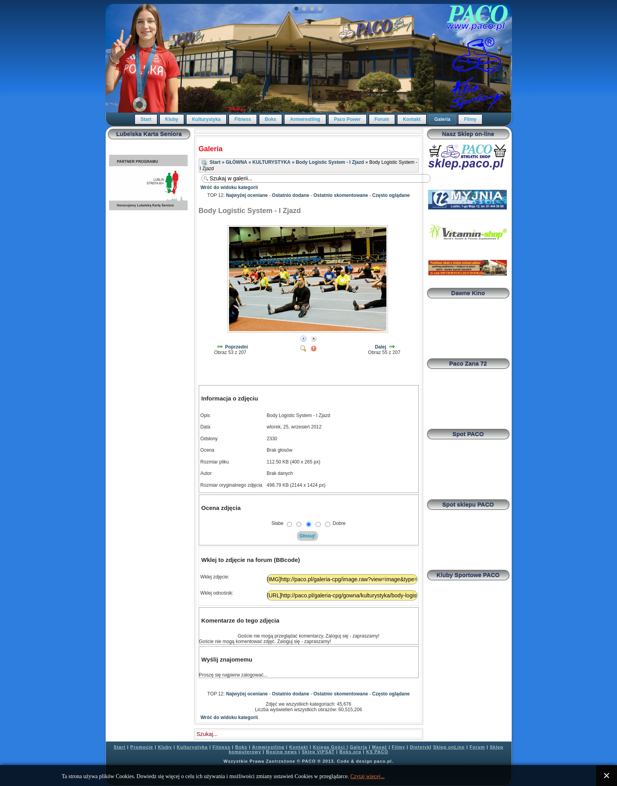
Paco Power (347, 119)
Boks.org (351, 751)
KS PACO (377, 751)
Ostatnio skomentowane (340, 195)
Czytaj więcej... (367, 776)
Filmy (470, 119)
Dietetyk (420, 747)
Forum (382, 119)
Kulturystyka (206, 119)
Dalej (380, 347)
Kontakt (412, 119)
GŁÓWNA (237, 162)
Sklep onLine (449, 747)
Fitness (243, 119)
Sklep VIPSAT (318, 751)
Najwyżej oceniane (247, 195)
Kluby (171, 119)
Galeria (442, 119)
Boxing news (281, 751)
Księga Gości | (330, 747)
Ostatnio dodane (290, 195)
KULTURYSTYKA (272, 162)
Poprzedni (236, 347)
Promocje (141, 747)
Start (145, 119)
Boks (270, 119)
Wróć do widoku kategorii (229, 187)
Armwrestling (305, 119)
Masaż (379, 747)
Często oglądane (391, 195)
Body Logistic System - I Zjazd (330, 162)
